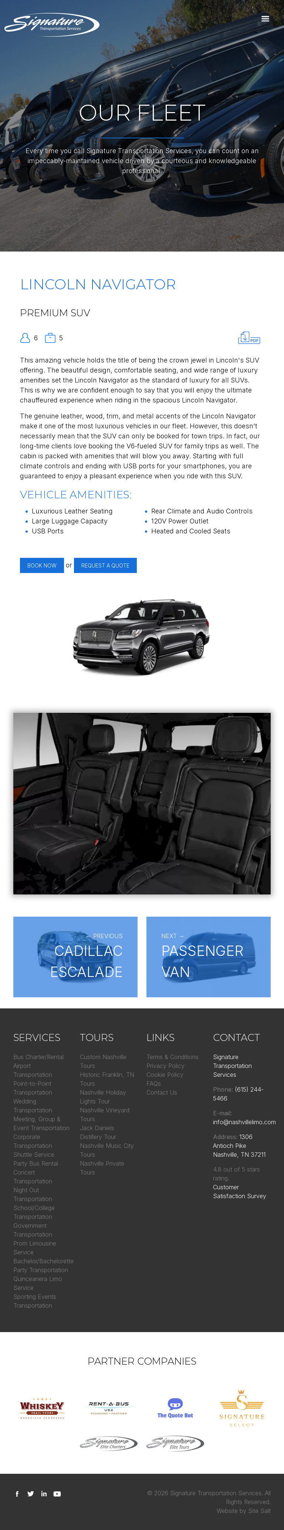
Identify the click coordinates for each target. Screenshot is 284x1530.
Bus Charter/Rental (38, 1057)
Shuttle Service (33, 1154)
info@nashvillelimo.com (244, 1122)
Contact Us (161, 1092)
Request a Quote (105, 565)
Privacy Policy (165, 1065)
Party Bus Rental (35, 1163)
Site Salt (259, 1510)
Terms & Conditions (172, 1057)
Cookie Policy (164, 1074)
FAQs (153, 1083)
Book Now (42, 565)
